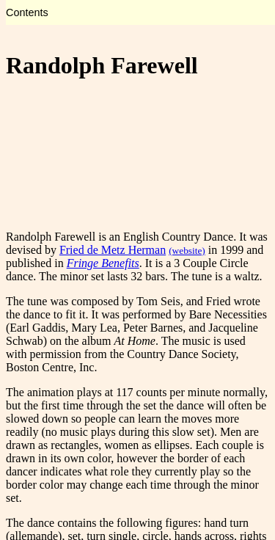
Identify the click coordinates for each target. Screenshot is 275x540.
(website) (187, 250)
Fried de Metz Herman (112, 250)
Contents (27, 12)
